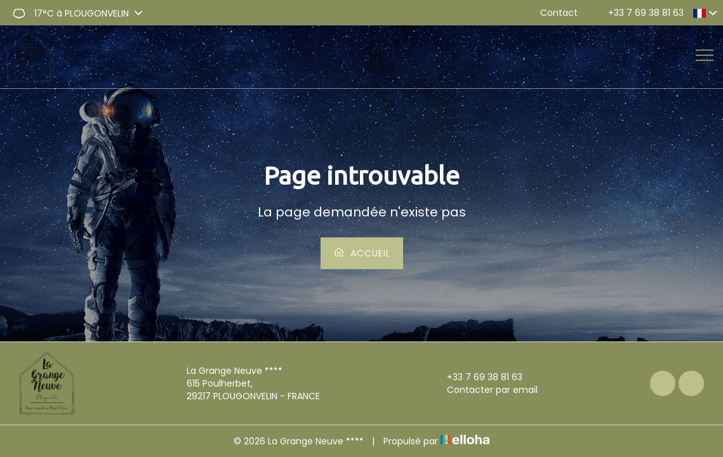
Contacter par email (485, 389)
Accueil (361, 253)
